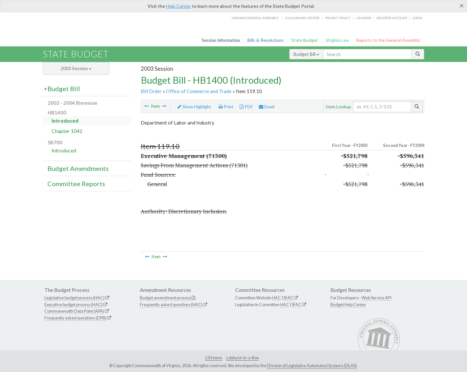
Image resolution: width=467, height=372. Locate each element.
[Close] (461, 5)
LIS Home (213, 357)
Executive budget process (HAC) (73, 304)
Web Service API (376, 297)
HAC (276, 297)
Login (417, 18)
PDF (246, 106)
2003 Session (76, 68)
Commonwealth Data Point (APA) (74, 311)
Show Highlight (194, 106)
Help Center (178, 6)
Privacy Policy (338, 18)
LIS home (363, 18)
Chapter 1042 (67, 131)
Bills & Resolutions (265, 40)
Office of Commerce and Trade (199, 91)
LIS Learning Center (302, 18)
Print (226, 106)
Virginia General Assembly (255, 18)
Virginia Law (337, 40)
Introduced (65, 120)
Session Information (221, 40)
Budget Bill (306, 54)
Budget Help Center (348, 304)
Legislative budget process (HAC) (74, 297)
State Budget (304, 40)
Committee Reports (76, 183)
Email (266, 106)
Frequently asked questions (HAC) (171, 304)
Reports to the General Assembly (388, 40)
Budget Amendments (78, 168)
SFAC (288, 297)
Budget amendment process (165, 297)
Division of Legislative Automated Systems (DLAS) (312, 365)
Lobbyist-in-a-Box (242, 357)
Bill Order (151, 91)
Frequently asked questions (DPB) (75, 317)
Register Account (392, 18)
